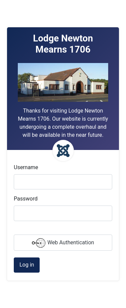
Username (26, 167)
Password (26, 198)
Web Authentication (63, 243)
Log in (26, 264)
